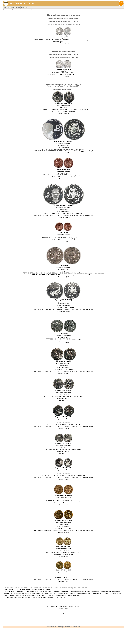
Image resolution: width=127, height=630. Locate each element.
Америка (25, 10)
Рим (5, 7)
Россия (18, 7)
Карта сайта (7, 10)
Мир (9, 7)
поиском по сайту (74, 606)
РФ (26, 7)
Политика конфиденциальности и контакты (63, 627)
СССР (22, 7)
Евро (13, 7)
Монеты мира (16, 10)
